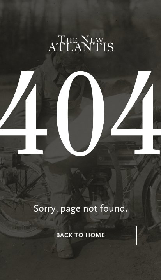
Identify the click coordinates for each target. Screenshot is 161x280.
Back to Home (80, 236)
